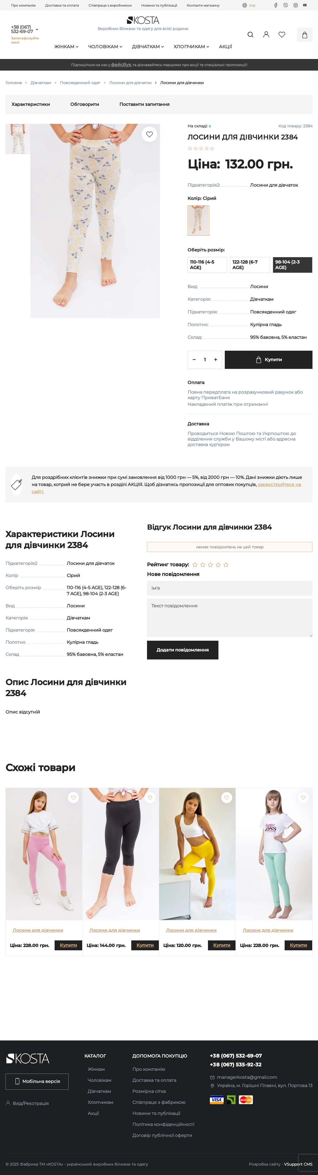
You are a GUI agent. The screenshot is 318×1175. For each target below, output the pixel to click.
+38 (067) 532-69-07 (22, 29)
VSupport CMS (298, 1164)
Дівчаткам (148, 46)
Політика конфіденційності (163, 1124)
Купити (268, 359)
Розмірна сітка (149, 1091)
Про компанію (23, 5)
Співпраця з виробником (110, 5)
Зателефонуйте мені (25, 40)
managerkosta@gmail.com (243, 1077)
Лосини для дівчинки (38, 930)
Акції (225, 46)
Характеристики (31, 104)
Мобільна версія (37, 1081)
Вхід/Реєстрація (27, 1103)
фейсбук (121, 64)
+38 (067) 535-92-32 (236, 1065)
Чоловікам (105, 46)
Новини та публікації (159, 5)
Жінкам (66, 46)
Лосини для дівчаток (130, 82)
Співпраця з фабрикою (159, 1102)
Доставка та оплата (62, 5)
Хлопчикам (191, 46)
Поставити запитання (144, 104)
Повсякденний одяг (80, 82)
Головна (14, 82)
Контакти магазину (203, 5)
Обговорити (84, 104)
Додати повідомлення (183, 650)
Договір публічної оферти (162, 1135)
